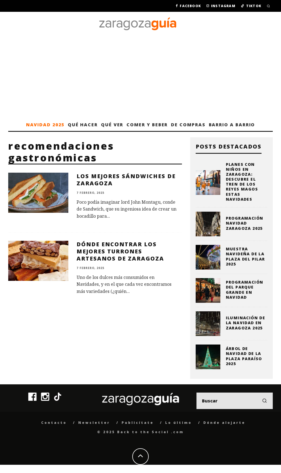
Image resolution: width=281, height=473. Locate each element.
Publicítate (138, 422)
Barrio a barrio (232, 125)
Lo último (178, 422)
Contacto (54, 422)
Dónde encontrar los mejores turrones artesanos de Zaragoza (120, 251)
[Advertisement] (140, 77)
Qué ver (112, 125)
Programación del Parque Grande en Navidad (244, 289)
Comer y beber (147, 125)
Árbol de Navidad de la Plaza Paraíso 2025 (244, 356)
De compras (188, 125)
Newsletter (94, 422)
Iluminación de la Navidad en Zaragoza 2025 (245, 322)
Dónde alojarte (224, 422)
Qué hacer (83, 125)
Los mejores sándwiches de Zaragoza (126, 179)
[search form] (234, 401)
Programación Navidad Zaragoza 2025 (244, 223)
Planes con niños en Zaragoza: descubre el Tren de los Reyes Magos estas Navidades (242, 182)
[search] (264, 401)
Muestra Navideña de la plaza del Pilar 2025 (245, 256)
